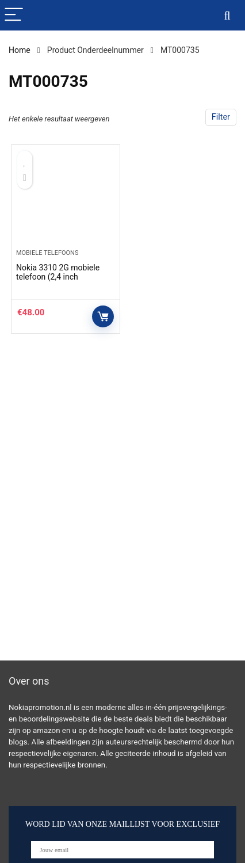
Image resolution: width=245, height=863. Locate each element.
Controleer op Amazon (103, 316)
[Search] (227, 15)
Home (19, 50)
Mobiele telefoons (47, 253)
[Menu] (14, 15)
